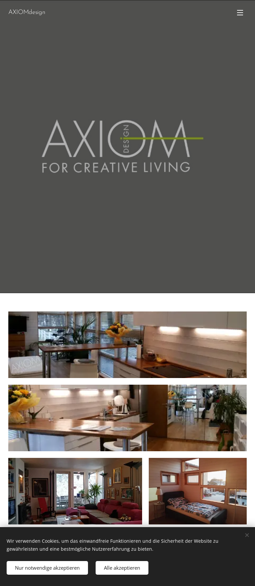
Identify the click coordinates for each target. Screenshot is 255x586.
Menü (240, 12)
